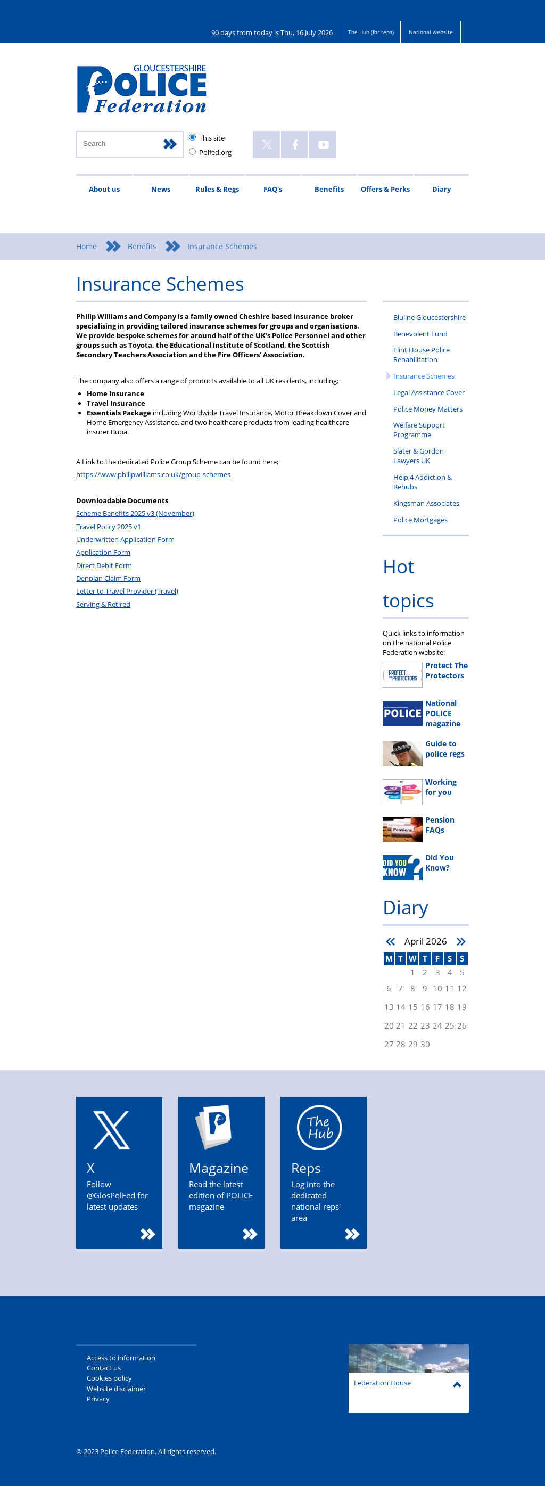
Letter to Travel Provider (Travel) (127, 591)
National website (431, 32)
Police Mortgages (420, 519)
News (160, 189)
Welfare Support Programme (419, 429)
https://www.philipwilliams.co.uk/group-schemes (153, 474)
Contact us (104, 1368)
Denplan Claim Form (108, 578)
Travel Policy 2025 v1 (109, 526)
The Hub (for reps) (371, 32)
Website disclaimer (116, 1388)
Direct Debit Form (104, 565)
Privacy (98, 1398)
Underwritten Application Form (125, 539)
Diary (441, 189)
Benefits (329, 189)
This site (212, 138)
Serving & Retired (103, 604)
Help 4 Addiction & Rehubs (422, 481)
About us (104, 189)
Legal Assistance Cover (429, 392)
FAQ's (272, 189)
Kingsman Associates (426, 503)
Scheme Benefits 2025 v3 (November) (135, 513)
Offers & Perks (385, 189)
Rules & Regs (217, 189)
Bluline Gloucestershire (429, 317)
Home (86, 246)
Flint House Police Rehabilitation (421, 354)
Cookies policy (109, 1378)
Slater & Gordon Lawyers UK (418, 455)
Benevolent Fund (420, 334)
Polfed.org (215, 152)
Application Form (103, 552)
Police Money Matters (428, 409)
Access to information (121, 1357)
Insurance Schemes (424, 376)
